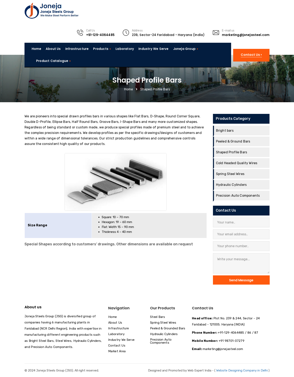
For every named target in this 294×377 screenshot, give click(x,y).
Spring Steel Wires (230, 174)
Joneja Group (184, 49)
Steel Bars (157, 317)
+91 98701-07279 (232, 341)
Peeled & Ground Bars (233, 141)
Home (36, 49)
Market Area (117, 351)
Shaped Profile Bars (231, 152)
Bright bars (225, 130)
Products (100, 49)
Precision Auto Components (238, 195)
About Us (53, 49)
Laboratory (125, 49)
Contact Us (116, 345)
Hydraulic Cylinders (231, 185)
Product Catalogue (52, 61)
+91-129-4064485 (100, 35)
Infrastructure (77, 49)
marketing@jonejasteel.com (246, 35)
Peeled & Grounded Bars (167, 328)
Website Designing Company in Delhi (242, 370)
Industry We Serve (153, 49)
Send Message (241, 280)
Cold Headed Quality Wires (236, 163)
